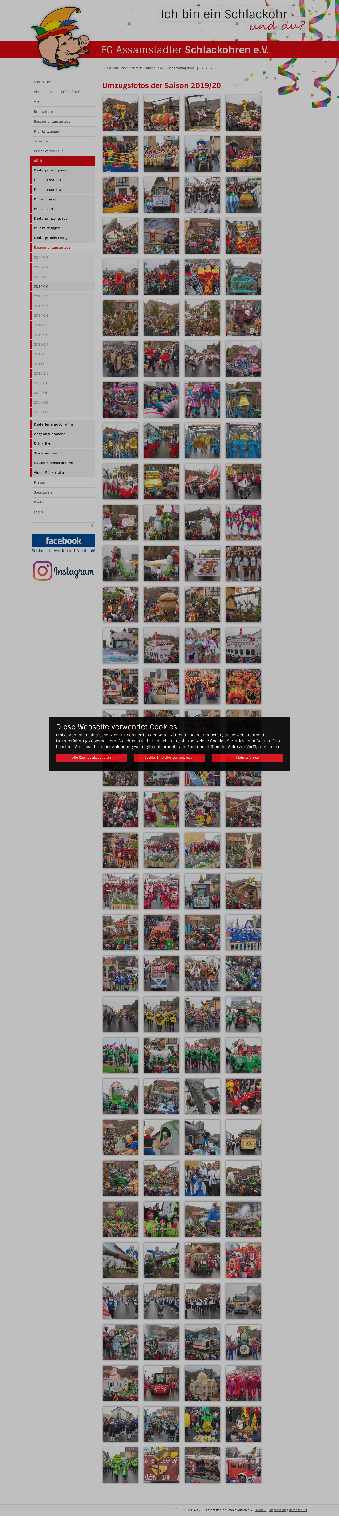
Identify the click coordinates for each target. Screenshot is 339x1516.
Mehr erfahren (247, 757)
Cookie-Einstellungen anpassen (169, 757)
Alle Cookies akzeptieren (91, 757)
